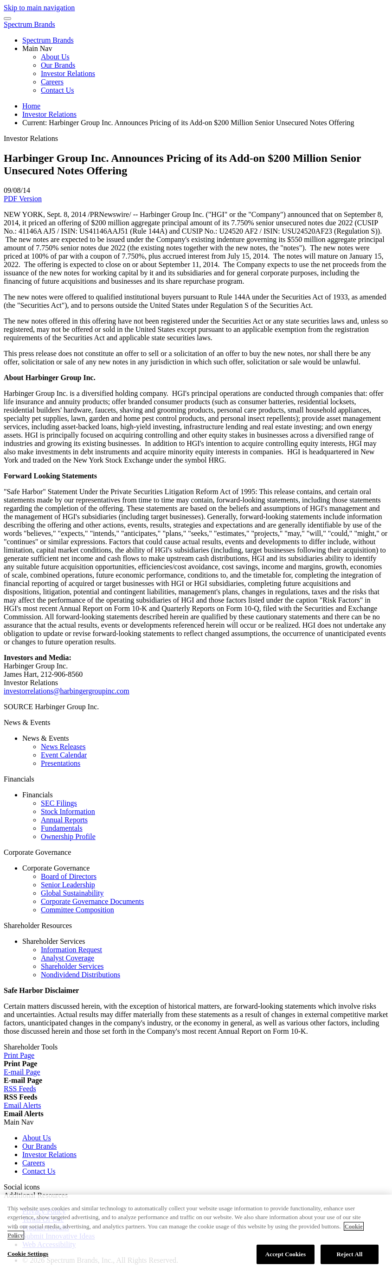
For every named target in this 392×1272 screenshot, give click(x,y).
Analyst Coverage (67, 958)
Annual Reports (64, 820)
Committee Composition (77, 910)
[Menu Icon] (7, 18)
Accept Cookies (285, 1257)
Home (31, 106)
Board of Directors (68, 876)
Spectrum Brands (29, 24)
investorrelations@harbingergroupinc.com (66, 691)
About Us (55, 57)
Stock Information (68, 811)
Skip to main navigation (39, 8)
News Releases (63, 746)
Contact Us (57, 90)
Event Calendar (64, 755)
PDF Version (23, 199)
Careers (52, 82)
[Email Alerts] (22, 1105)
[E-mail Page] (22, 1072)
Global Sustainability (72, 893)
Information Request (71, 950)
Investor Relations (68, 73)
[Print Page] (19, 1055)
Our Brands (58, 65)
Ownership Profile (68, 836)
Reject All (350, 1257)
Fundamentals (62, 828)
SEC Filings (59, 803)
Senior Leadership (68, 885)
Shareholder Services (72, 966)
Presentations (60, 763)
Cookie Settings (27, 1257)
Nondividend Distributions (80, 975)
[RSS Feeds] (20, 1089)
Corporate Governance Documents (92, 901)
